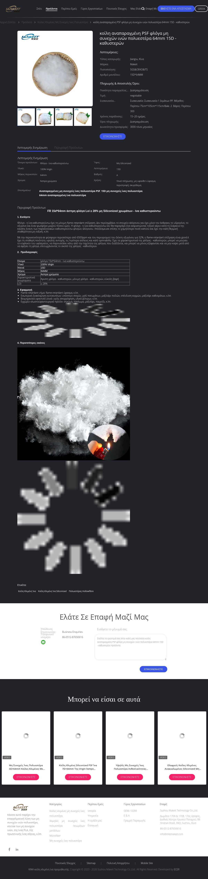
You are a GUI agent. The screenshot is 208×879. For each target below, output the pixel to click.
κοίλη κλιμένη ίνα (27, 591)
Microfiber (55, 835)
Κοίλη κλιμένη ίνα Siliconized (52, 591)
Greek (201, 8)
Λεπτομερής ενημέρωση (32, 148)
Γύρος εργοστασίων (92, 8)
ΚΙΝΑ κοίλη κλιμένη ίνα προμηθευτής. (49, 869)
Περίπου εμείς (69, 8)
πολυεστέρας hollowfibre (81, 591)
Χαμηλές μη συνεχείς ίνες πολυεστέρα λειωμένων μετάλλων (67, 825)
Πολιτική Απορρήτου (118, 863)
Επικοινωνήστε (112, 136)
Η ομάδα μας (95, 820)
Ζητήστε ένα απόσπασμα (176, 8)
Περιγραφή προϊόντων (68, 148)
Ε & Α (126, 815)
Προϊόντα (51, 8)
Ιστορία (92, 810)
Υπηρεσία (93, 815)
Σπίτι (39, 8)
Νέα (163, 8)
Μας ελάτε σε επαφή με (144, 8)
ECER (176, 869)
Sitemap (91, 863)
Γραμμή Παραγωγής (134, 820)
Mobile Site (147, 863)
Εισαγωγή (93, 825)
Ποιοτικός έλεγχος (116, 8)
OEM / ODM (130, 810)
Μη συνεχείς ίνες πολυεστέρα (66, 840)
